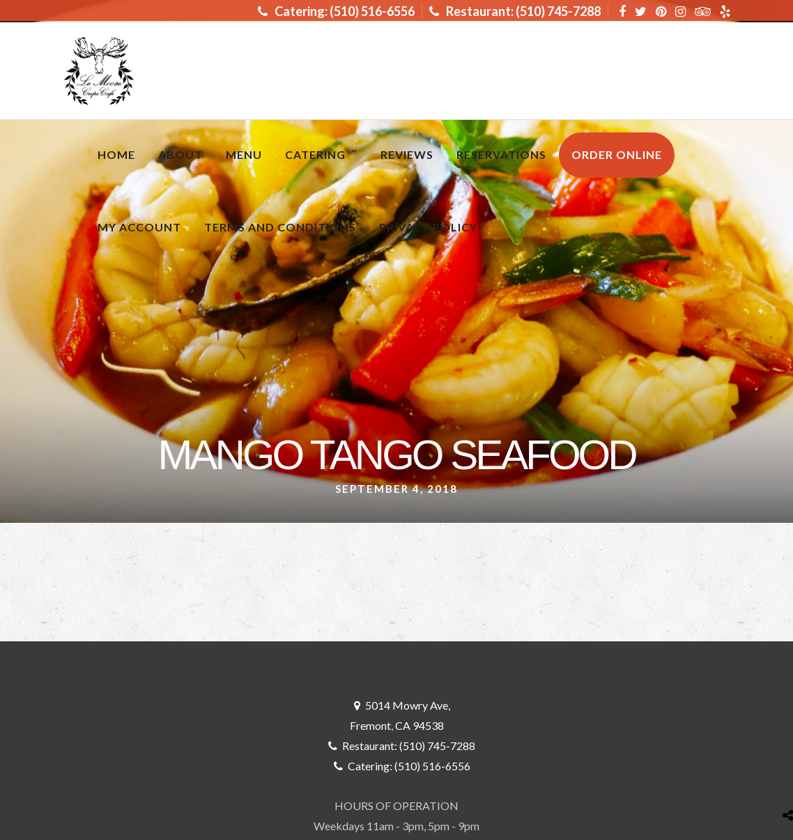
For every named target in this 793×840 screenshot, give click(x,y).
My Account (139, 227)
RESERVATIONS (501, 154)
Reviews (406, 154)
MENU (244, 154)
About (180, 154)
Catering (315, 154)
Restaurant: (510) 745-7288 (515, 11)
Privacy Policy (428, 227)
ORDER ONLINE (616, 154)
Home (116, 154)
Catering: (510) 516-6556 (336, 11)
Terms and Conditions (280, 227)
